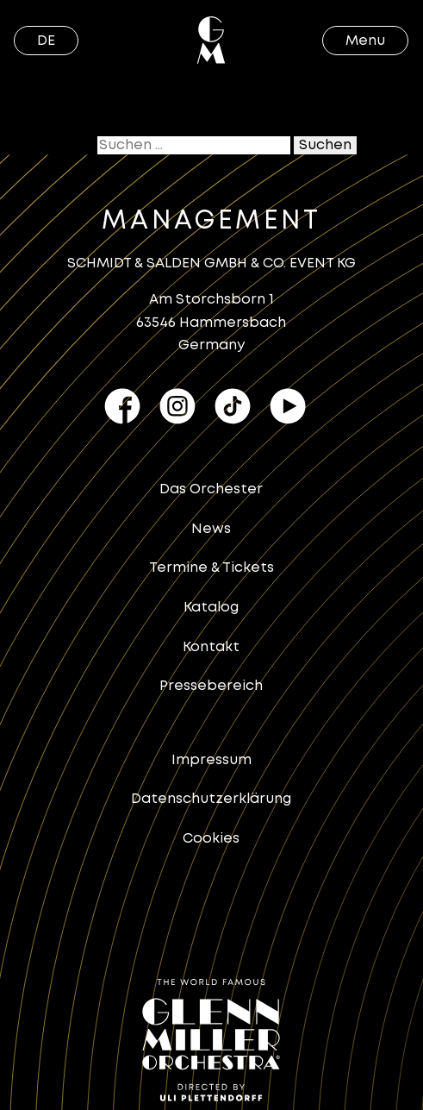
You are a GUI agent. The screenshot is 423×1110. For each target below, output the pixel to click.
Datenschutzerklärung (211, 799)
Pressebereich (211, 686)
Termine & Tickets (211, 567)
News (211, 529)
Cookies (211, 838)
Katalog (211, 607)
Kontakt (211, 647)
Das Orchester (211, 489)
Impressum (211, 760)
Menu (365, 40)
